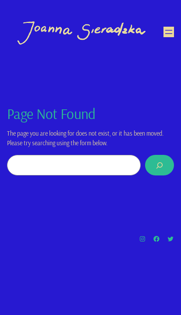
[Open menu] (168, 32)
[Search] (159, 165)
